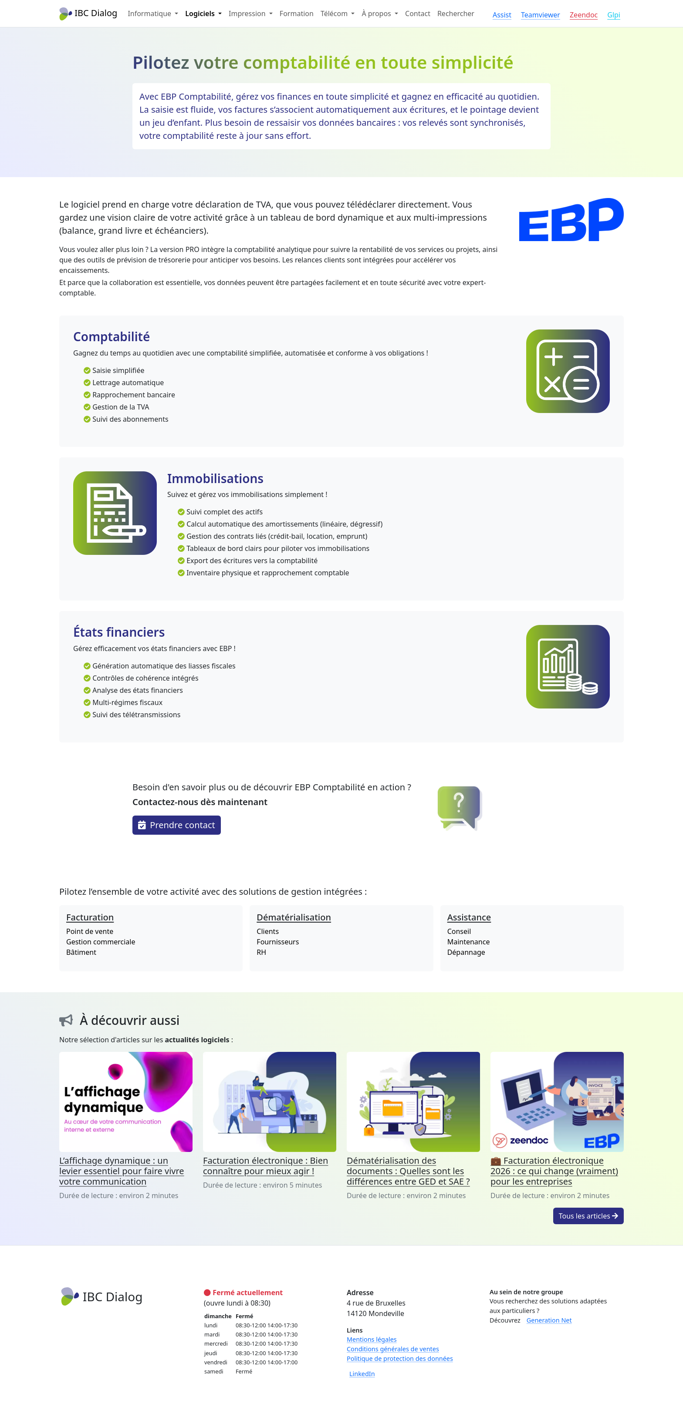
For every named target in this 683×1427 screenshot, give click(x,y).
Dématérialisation (294, 917)
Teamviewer (540, 15)
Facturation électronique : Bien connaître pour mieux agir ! (265, 1166)
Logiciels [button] (200, 13)
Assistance (469, 917)
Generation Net (549, 1320)
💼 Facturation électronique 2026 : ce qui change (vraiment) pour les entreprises (554, 1171)
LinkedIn (362, 1374)
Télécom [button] (335, 13)
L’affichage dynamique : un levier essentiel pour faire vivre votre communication (121, 1171)
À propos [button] (377, 13)
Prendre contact (176, 825)
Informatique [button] (150, 13)
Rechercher (455, 13)
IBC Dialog (88, 13)
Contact (417, 13)
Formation (297, 13)
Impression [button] (248, 13)
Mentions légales (372, 1339)
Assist (502, 15)
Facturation (90, 917)
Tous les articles (588, 1216)
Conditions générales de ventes (393, 1349)
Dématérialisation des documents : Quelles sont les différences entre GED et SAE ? (408, 1171)
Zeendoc (584, 15)
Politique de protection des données (400, 1358)
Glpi (613, 15)
